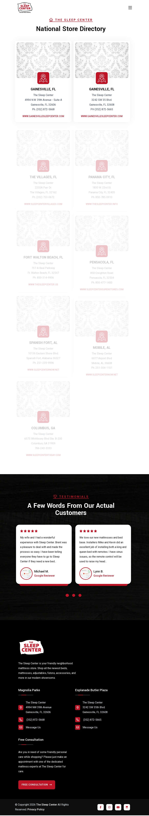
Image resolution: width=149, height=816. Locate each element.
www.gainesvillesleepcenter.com (43, 116)
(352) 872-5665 (88, 719)
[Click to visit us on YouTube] (118, 807)
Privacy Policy (35, 809)
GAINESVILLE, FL (43, 89)
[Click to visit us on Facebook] (100, 807)
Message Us (29, 727)
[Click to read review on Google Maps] (44, 575)
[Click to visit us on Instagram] (109, 807)
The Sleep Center (46, 804)
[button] (67, 596)
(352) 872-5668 (31, 719)
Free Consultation (37, 784)
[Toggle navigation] (130, 8)
